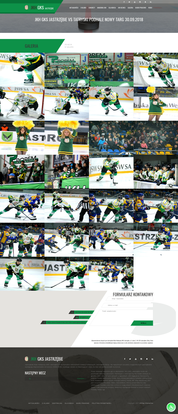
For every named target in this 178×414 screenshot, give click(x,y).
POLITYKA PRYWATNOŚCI (101, 403)
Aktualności (73, 7)
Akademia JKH (101, 7)
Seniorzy (92, 7)
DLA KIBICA (69, 403)
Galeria (130, 7)
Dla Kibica (112, 7)
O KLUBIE (45, 403)
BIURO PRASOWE (82, 403)
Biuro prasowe (140, 7)
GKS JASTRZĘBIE (44, 359)
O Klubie (83, 7)
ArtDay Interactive (146, 403)
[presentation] (106, 332)
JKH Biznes (121, 7)
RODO (150, 7)
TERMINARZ (81, 378)
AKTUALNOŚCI (33, 403)
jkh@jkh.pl (84, 317)
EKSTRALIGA (57, 403)
